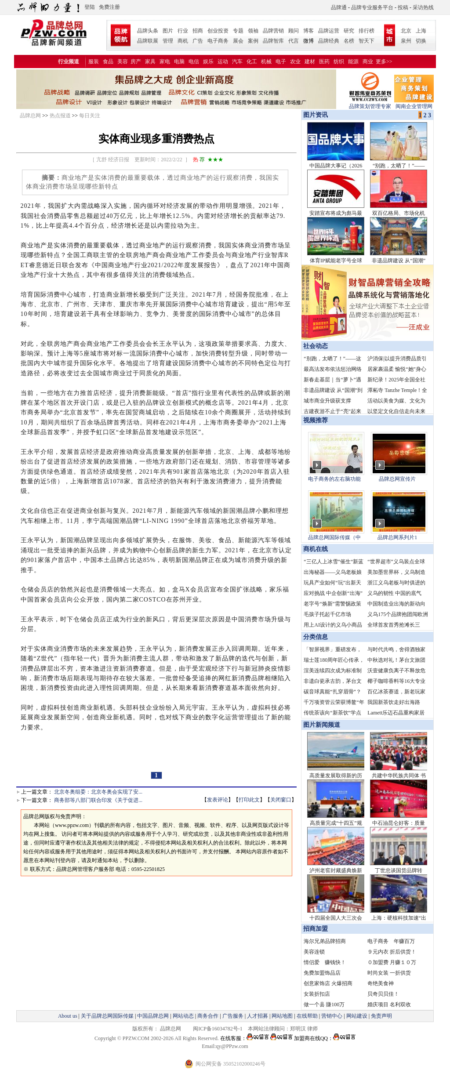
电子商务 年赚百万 (391, 941)
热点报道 (60, 115)
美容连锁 (314, 952)
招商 (197, 31)
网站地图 (282, 1016)
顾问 (293, 31)
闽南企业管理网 (414, 103)
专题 (238, 31)
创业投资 (218, 31)
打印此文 (249, 800)
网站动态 (183, 1016)
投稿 (403, 7)
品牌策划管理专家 (370, 103)
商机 (183, 41)
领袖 (253, 31)
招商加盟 (315, 928)
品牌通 (339, 7)
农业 (295, 61)
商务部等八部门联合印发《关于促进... (98, 800)
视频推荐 (315, 420)
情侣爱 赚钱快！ (325, 962)
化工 (252, 61)
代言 (293, 41)
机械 (266, 61)
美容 (122, 61)
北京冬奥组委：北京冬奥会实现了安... (98, 792)
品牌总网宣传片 (397, 479)
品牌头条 (147, 31)
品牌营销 (273, 31)
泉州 (406, 41)
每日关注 (89, 115)
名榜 (349, 41)
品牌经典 (328, 41)
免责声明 (381, 1016)
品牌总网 (30, 115)
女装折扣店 (317, 994)
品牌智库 (273, 41)
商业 (368, 61)
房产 (136, 61)
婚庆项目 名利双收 (389, 1004)
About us (67, 1016)
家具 (150, 61)
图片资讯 (314, 115)
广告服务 (232, 1016)
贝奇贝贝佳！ (383, 994)
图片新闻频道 (321, 725)
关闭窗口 (280, 800)
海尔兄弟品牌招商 (325, 941)
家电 (165, 61)
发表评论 (217, 800)
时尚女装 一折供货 (389, 973)
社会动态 (315, 346)
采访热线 (423, 7)
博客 (308, 31)
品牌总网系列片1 (397, 537)
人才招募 (257, 1016)
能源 (353, 61)
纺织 (339, 61)
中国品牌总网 (153, 1016)
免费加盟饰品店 (322, 973)
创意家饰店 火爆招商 (328, 983)
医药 (324, 61)
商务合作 (207, 1016)
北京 (406, 31)
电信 (194, 61)
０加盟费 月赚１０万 (391, 962)
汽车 (237, 61)
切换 (421, 41)
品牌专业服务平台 (372, 7)
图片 (168, 31)
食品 (108, 61)
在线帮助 (307, 1016)
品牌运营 (328, 31)
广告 (197, 41)
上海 (421, 31)
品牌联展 (147, 41)
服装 (93, 61)
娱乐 (208, 61)
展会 (238, 41)
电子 (281, 61)
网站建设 (356, 1016)
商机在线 (315, 549)
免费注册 (109, 7)
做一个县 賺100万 (324, 1004)
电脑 (179, 61)
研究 (349, 31)
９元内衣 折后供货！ (391, 952)
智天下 (366, 41)
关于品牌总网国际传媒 (107, 1016)
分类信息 (315, 637)
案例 (253, 41)
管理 (168, 41)
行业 (183, 31)
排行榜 (366, 31)
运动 (223, 61)
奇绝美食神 (380, 983)
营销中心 (331, 1016)
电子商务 (218, 41)
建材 (310, 61)
